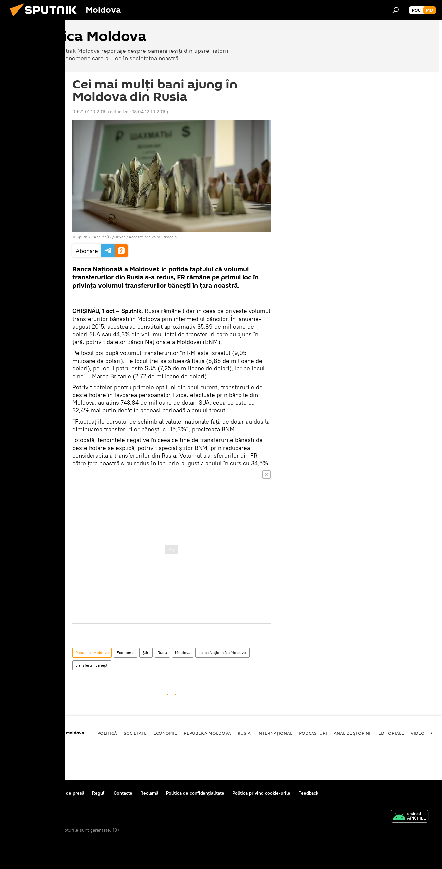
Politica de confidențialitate (195, 793)
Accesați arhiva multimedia (153, 236)
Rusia (162, 652)
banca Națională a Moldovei (222, 652)
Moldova (182, 652)
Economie (125, 652)
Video (417, 733)
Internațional (274, 733)
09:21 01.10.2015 (89, 112)
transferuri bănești (91, 665)
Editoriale (391, 733)
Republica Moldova (92, 652)
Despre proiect (25, 793)
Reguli (99, 793)
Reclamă (149, 793)
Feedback (308, 793)
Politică (107, 733)
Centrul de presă (66, 793)
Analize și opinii (353, 733)
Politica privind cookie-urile (261, 793)
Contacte (123, 793)
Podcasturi (313, 733)
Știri (146, 652)
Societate (135, 733)
